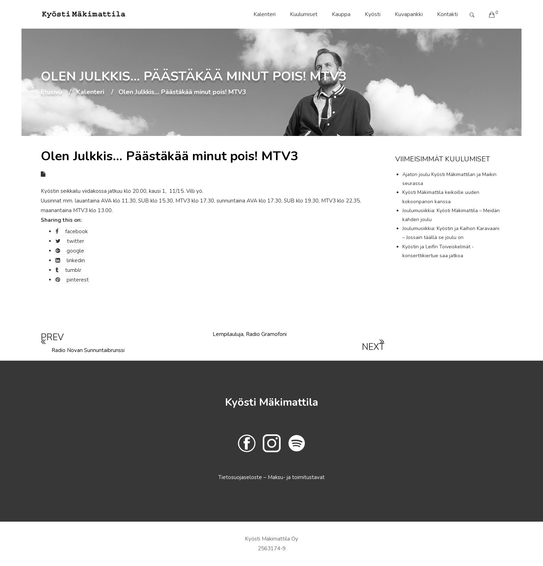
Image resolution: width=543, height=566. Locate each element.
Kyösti (372, 14)
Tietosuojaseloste (240, 477)
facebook (71, 231)
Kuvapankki (409, 14)
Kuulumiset (303, 14)
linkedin (70, 260)
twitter (69, 241)
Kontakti (447, 14)
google (69, 250)
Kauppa (341, 14)
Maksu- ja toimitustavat (296, 477)
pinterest (72, 279)
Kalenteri (264, 14)
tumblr (68, 270)
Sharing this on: (61, 220)
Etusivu (51, 92)
